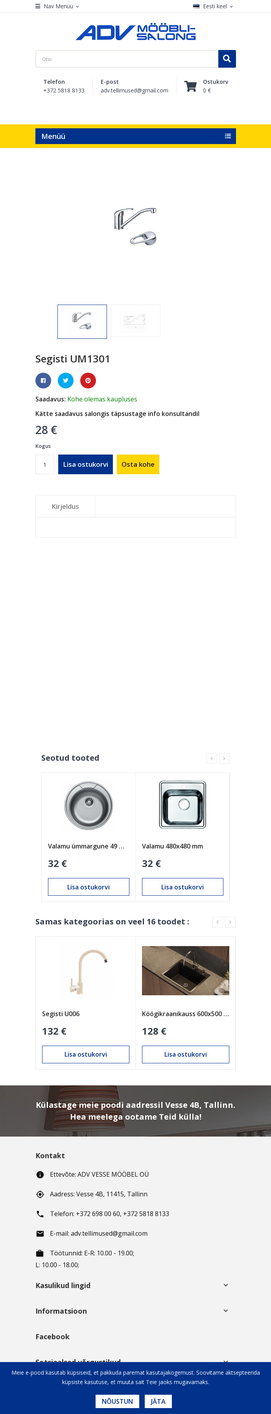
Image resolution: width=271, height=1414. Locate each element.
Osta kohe (138, 464)
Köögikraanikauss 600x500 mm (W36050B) (185, 1013)
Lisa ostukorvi (85, 464)
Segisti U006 (60, 1013)
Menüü (53, 136)
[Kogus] (44, 464)
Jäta (158, 1401)
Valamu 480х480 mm (172, 846)
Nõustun (117, 1401)
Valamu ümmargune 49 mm (88, 846)
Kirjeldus (65, 506)
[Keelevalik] (214, 6)
